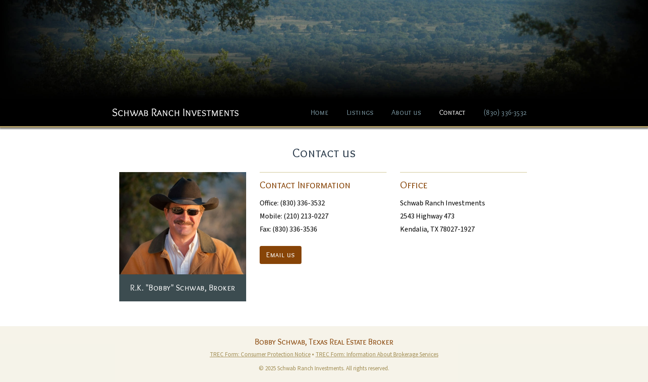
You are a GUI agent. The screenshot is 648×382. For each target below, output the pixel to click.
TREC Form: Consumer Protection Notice (260, 354)
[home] (175, 107)
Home (320, 112)
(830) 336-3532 (504, 112)
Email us (280, 254)
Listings (360, 112)
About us (406, 112)
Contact (452, 112)
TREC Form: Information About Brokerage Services (376, 354)
